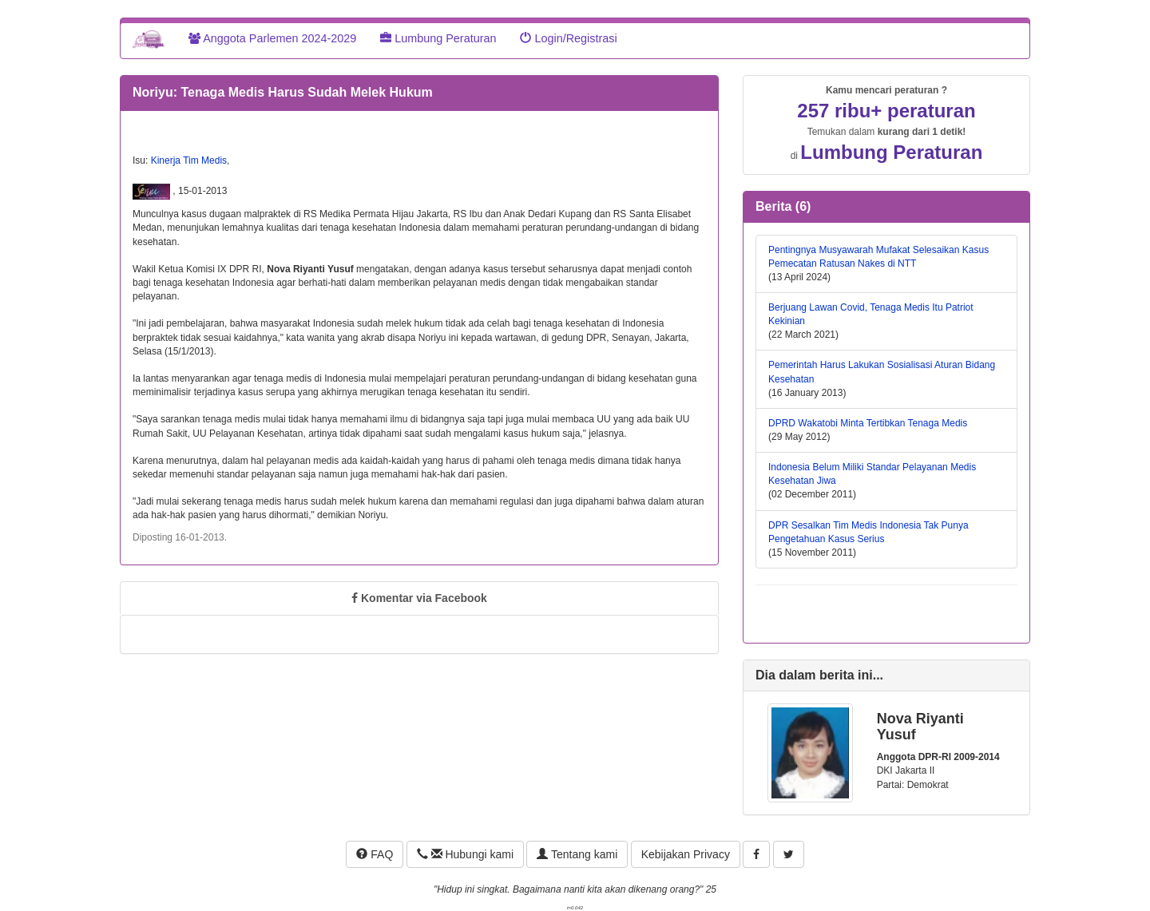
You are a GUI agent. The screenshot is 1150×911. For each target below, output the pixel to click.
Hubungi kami (465, 854)
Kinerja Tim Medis (189, 160)
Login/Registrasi (568, 38)
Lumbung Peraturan (438, 38)
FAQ (374, 854)
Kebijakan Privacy (685, 854)
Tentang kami (577, 854)
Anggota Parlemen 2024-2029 (272, 38)
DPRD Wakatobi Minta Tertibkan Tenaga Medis (867, 423)
